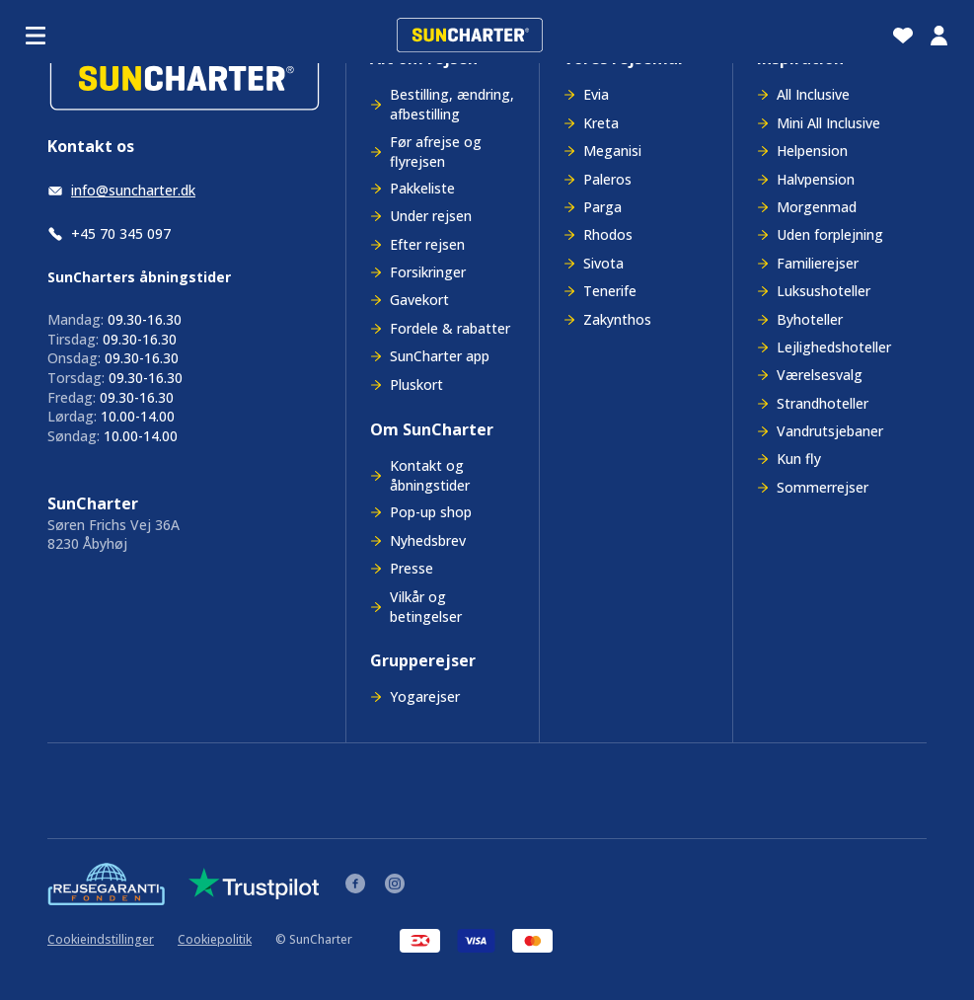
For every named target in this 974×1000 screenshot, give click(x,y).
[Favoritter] (903, 35)
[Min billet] (938, 35)
